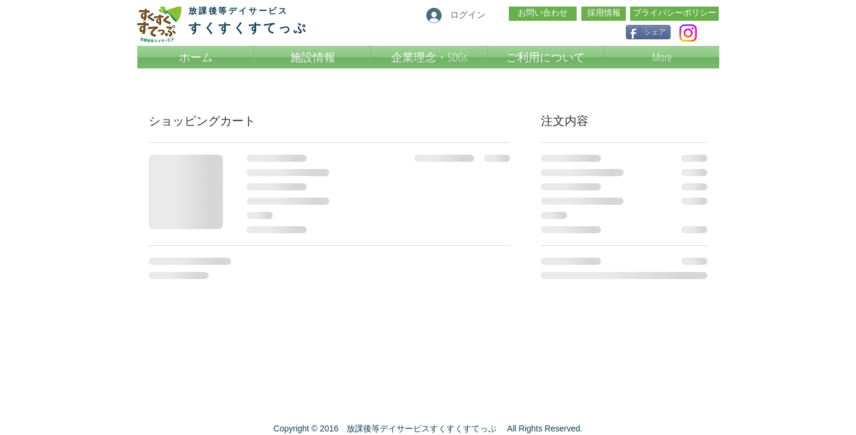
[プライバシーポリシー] (674, 14)
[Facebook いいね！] (588, 31)
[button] (545, 57)
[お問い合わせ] (543, 14)
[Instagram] (688, 33)
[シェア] (648, 32)
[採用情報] (603, 14)
